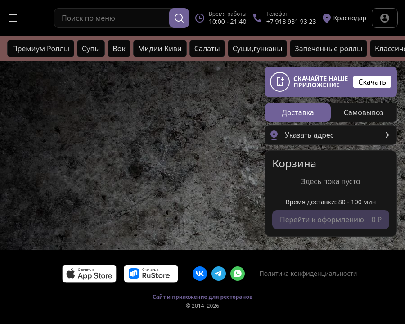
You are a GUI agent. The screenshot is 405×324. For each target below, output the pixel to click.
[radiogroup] (331, 112)
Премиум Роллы (40, 49)
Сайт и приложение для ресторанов (202, 297)
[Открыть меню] (12, 18)
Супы (91, 49)
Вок (118, 49)
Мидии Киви (160, 49)
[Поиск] (179, 18)
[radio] (298, 112)
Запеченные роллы (328, 49)
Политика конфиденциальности (308, 273)
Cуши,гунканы (258, 49)
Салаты (207, 49)
